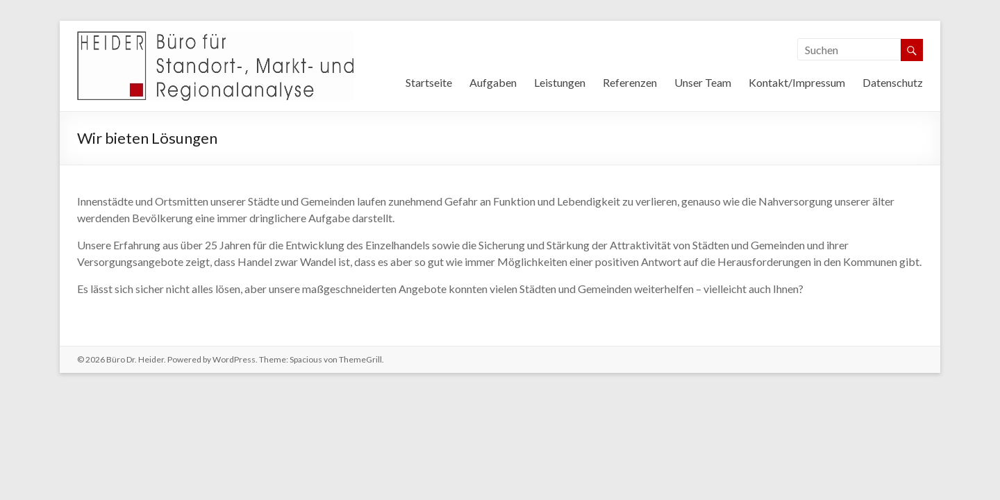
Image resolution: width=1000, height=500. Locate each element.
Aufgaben (493, 82)
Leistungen (559, 82)
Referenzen (630, 82)
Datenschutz (892, 82)
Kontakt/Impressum (797, 82)
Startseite (429, 82)
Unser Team (702, 82)
